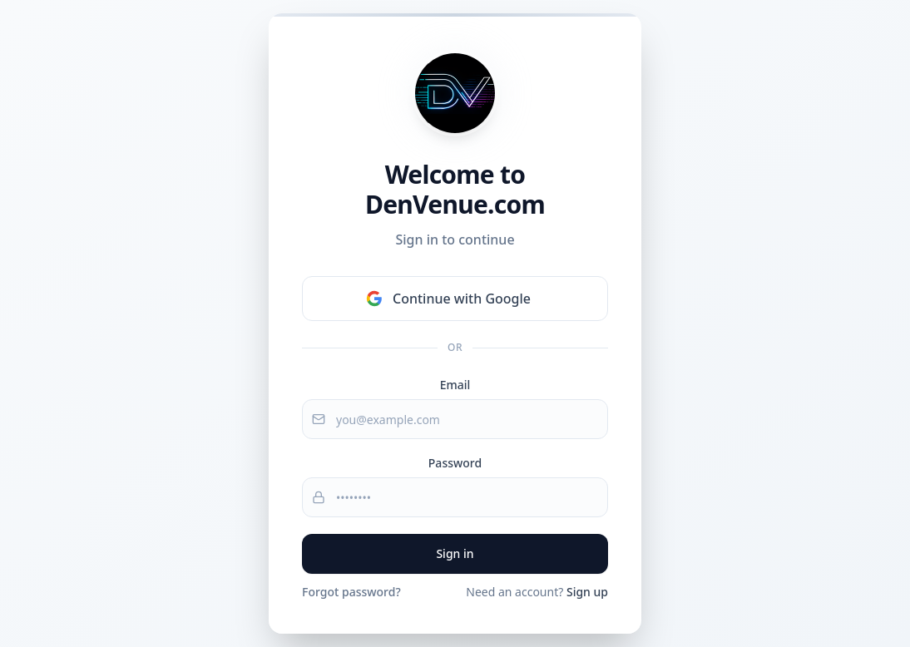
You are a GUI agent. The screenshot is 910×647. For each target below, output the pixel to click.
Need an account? (537, 592)
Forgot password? (351, 592)
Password (455, 463)
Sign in (454, 553)
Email (455, 385)
